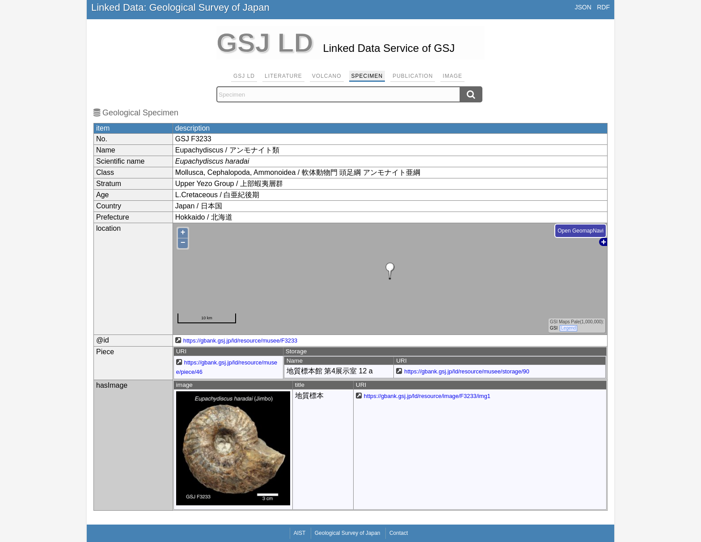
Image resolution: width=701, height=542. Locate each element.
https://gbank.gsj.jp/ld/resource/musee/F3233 (240, 340)
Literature (283, 76)
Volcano (327, 76)
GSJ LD (244, 76)
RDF (603, 7)
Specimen (367, 76)
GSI (553, 328)
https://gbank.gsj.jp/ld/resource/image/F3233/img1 (427, 396)
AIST (300, 533)
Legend (568, 328)
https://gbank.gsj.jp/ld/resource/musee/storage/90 (466, 371)
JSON (582, 7)
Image (452, 76)
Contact (398, 533)
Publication (413, 76)
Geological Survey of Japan (347, 533)
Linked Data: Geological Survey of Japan (180, 7)
